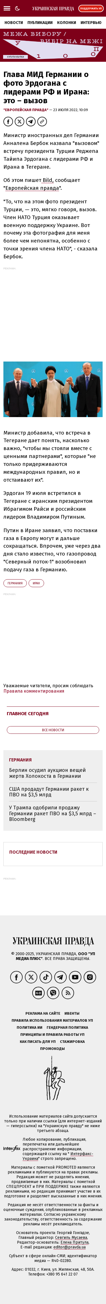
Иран (36, 583)
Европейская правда (32, 188)
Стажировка (72, 1041)
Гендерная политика (67, 1027)
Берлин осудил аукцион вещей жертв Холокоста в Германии (47, 773)
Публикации (40, 22)
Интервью (91, 22)
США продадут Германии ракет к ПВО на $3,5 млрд (49, 792)
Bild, (47, 180)
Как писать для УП (38, 1041)
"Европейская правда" (26, 110)
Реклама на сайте (42, 1013)
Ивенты (71, 1013)
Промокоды (52, 1049)
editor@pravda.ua (69, 1247)
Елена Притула (74, 1242)
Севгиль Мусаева (71, 1237)
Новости (14, 22)
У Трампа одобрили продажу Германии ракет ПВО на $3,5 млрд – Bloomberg (52, 813)
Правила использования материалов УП (52, 1020)
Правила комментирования (33, 691)
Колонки (66, 22)
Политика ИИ (29, 1027)
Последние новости (33, 852)
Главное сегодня (28, 714)
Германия (15, 583)
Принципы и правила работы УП (52, 1034)
